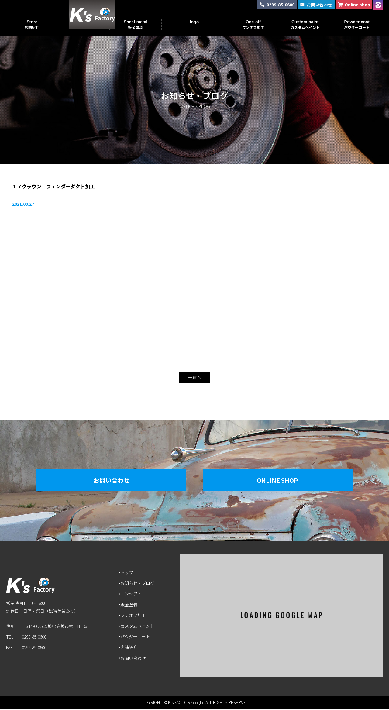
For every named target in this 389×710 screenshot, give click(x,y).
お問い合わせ (108, 480)
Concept (83, 24)
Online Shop (281, 480)
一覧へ (194, 378)
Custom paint (305, 24)
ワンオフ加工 (133, 616)
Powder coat (357, 24)
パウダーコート (136, 637)
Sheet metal (136, 24)
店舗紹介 (129, 648)
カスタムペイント (138, 626)
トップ (127, 573)
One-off (253, 24)
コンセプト (131, 595)
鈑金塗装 (129, 605)
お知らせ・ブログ (138, 584)
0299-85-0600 (34, 639)
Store (32, 24)
